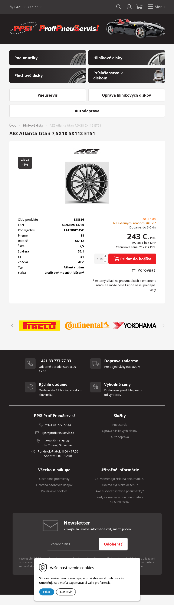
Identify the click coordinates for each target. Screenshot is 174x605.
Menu (155, 7)
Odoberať (113, 554)
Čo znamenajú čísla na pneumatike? (120, 489)
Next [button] (163, 336)
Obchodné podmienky (54, 489)
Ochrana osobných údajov (54, 495)
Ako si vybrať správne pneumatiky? (120, 501)
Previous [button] (11, 336)
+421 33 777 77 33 (28, 7)
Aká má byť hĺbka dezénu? (120, 495)
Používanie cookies (54, 501)
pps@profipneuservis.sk (58, 443)
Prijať (46, 592)
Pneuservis (119, 435)
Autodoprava (120, 447)
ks (101, 269)
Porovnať (143, 280)
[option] (39, 336)
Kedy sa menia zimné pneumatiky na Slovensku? (119, 509)
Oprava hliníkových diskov (119, 441)
